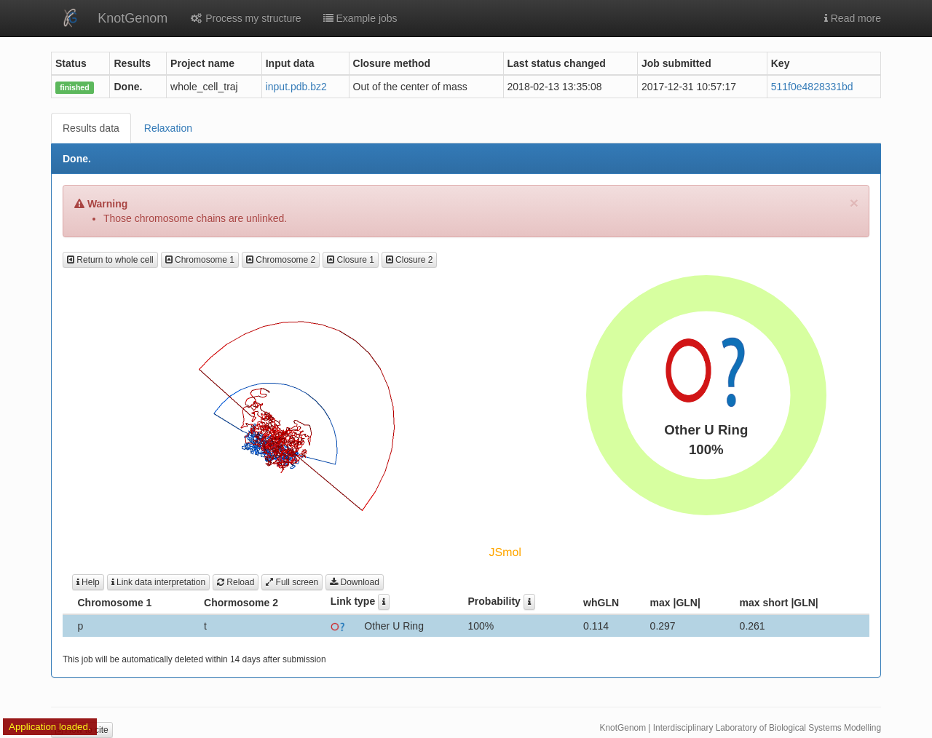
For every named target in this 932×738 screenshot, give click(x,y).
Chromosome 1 (199, 260)
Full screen (292, 582)
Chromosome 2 (280, 260)
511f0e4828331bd (812, 86)
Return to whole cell (110, 260)
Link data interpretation (158, 582)
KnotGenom (132, 18)
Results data (91, 128)
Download (354, 582)
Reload (235, 582)
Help (88, 582)
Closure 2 (409, 260)
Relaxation (168, 128)
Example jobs (360, 18)
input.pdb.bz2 (296, 86)
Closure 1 (350, 260)
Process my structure (245, 18)
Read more (852, 18)
